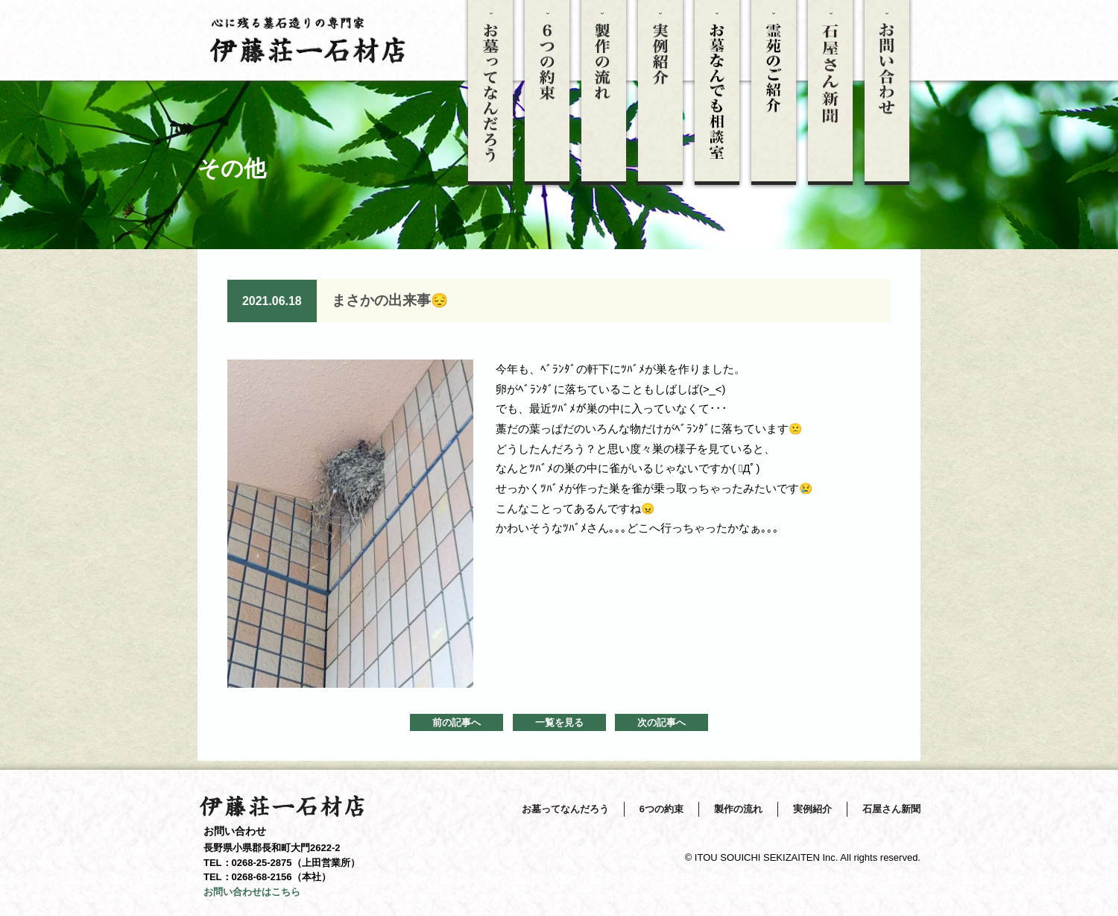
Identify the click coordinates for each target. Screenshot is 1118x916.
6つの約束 (661, 809)
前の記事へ (456, 722)
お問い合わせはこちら (251, 891)
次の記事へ (661, 722)
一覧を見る (559, 722)
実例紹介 (812, 809)
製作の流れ (738, 809)
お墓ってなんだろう (565, 809)
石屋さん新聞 (891, 809)
